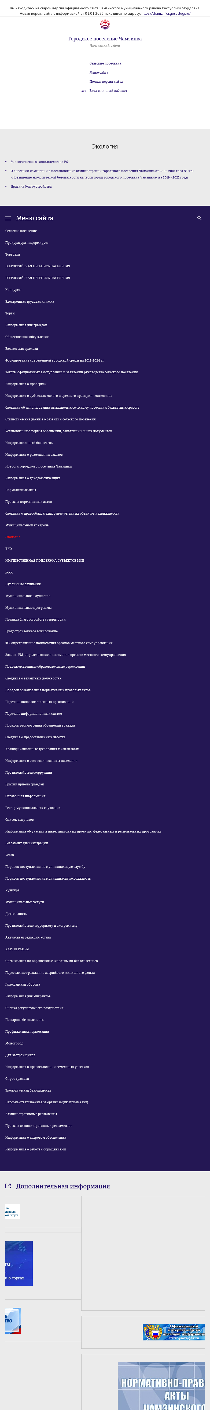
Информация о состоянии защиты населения (41, 761)
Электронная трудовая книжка (29, 301)
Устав (9, 855)
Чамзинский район (105, 45)
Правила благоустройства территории (35, 619)
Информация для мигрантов (28, 996)
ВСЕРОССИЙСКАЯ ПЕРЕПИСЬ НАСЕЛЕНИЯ (37, 266)
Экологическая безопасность (28, 1090)
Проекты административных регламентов (38, 1126)
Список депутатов (19, 820)
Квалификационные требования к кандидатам (42, 749)
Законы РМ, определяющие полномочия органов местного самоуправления (65, 655)
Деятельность (16, 914)
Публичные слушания (23, 584)
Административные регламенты (31, 1114)
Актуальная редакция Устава (28, 937)
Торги (10, 313)
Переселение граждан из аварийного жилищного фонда (50, 973)
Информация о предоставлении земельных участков (47, 1067)
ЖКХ (9, 572)
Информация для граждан (26, 325)
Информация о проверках (25, 384)
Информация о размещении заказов (34, 455)
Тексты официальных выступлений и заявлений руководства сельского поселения (71, 372)
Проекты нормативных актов (28, 502)
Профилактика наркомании (27, 1031)
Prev (8, 1361)
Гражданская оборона (22, 984)
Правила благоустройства (31, 186)
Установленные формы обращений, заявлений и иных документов (58, 431)
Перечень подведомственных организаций (39, 702)
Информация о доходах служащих (32, 478)
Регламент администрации (26, 843)
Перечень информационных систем (33, 714)
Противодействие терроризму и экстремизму (41, 926)
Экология (12, 537)
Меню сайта (99, 72)
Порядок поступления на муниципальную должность (48, 878)
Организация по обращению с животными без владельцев (51, 961)
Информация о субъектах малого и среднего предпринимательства (58, 396)
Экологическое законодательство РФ (39, 162)
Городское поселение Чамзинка (105, 39)
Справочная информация (25, 796)
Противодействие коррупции (28, 772)
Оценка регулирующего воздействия (34, 1008)
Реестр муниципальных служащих (33, 808)
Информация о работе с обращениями (35, 1149)
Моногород (14, 1043)
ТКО (8, 549)
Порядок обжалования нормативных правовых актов (48, 690)
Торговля (12, 254)
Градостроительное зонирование (31, 631)
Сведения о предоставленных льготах (35, 737)
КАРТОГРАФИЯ (17, 949)
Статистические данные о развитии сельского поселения (50, 419)
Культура (12, 890)
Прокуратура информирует (27, 243)
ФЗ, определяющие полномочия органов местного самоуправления (59, 643)
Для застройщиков (20, 1055)
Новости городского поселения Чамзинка (38, 466)
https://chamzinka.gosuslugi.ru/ (166, 13)
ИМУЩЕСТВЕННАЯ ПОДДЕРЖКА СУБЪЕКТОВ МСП (44, 561)
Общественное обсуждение (27, 337)
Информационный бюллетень (29, 443)
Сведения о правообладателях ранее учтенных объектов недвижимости (62, 513)
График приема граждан (24, 784)
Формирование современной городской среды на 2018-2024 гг (54, 360)
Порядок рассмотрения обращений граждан (40, 725)
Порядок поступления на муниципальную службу (45, 867)
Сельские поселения (105, 63)
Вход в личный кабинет (108, 91)
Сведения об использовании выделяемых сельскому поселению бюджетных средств (72, 407)
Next (201, 1361)
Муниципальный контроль (27, 525)
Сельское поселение (21, 231)
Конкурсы (13, 290)
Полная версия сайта (106, 81)
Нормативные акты (20, 490)
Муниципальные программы (28, 608)
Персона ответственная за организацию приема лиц (46, 1102)
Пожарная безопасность (24, 1020)
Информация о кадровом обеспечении (36, 1137)
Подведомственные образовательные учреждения (45, 666)
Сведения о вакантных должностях (33, 678)
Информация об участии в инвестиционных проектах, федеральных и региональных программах (83, 831)
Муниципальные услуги (24, 902)
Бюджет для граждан (21, 349)
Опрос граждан (17, 1079)
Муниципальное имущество (27, 596)
